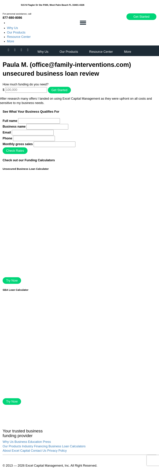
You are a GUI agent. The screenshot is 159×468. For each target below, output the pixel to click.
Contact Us (38, 450)
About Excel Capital (16, 450)
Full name (10, 121)
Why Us (12, 28)
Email (7, 132)
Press (47, 442)
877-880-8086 (12, 17)
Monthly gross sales (18, 144)
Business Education (28, 442)
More (10, 41)
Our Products (16, 32)
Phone (7, 138)
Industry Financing (35, 446)
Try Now (12, 280)
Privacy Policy (57, 450)
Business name (14, 126)
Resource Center (19, 37)
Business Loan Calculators (67, 446)
